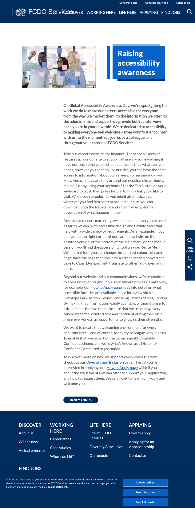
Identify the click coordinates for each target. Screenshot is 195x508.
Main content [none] (9, 25)
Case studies (60, 447)
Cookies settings (145, 485)
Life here (127, 12)
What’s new (28, 441)
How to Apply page (106, 287)
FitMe (190, 258)
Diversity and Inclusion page (109, 362)
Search (189, 11)
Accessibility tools (157, 2)
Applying (149, 12)
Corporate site (128, 2)
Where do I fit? (62, 456)
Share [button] (190, 267)
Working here (101, 12)
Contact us (183, 2)
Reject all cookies (145, 495)
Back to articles (81, 400)
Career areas (60, 438)
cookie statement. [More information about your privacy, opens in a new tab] (58, 490)
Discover (73, 12)
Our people (99, 455)
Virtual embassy (32, 450)
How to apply (140, 433)
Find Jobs (30, 468)
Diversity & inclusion (106, 446)
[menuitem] (74, 16)
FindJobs (190, 249)
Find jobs (170, 12)
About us (26, 433)
